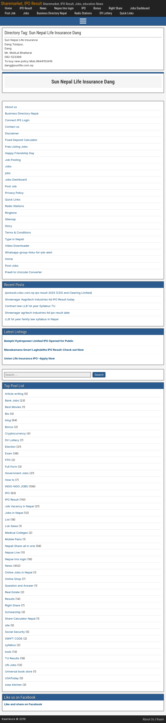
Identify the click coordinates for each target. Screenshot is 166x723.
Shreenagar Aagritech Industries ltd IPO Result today (40, 299)
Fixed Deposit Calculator (21, 140)
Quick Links (127, 13)
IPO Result (26, 8)
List (7, 519)
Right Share (115, 8)
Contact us (12, 126)
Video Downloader (17, 245)
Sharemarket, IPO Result (21, 3)
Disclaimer (12, 133)
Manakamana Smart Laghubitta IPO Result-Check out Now (44, 349)
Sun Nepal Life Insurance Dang (83, 82)
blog (8, 420)
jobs (8, 173)
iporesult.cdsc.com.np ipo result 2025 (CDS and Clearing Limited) (48, 292)
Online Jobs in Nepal (18, 572)
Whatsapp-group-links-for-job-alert (28, 252)
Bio (7, 413)
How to (9, 479)
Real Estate (12, 592)
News (43, 8)
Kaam (160, 719)
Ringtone (11, 212)
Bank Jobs (12, 400)
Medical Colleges (16, 532)
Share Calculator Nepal (20, 618)
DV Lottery (106, 13)
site (7, 625)
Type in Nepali (14, 239)
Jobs (26, 13)
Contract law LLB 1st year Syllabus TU (30, 306)
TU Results (12, 658)
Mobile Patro (13, 539)
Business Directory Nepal (52, 13)
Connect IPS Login (17, 120)
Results (10, 599)
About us (11, 107)
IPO (83, 8)
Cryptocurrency (15, 433)
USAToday (12, 678)
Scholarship (13, 612)
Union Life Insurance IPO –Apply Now (29, 358)
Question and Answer (19, 585)
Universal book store (18, 671)
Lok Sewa (11, 526)
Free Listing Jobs (16, 146)
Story (8, 226)
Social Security (15, 631)
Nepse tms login (64, 8)
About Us (148, 719)
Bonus (97, 8)
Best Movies (13, 407)
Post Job (10, 13)
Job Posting (13, 160)
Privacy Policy (14, 192)
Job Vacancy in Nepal (19, 506)
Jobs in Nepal (14, 512)
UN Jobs (10, 665)
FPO (8, 460)
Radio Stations (83, 13)
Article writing (14, 393)
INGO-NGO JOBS (16, 486)
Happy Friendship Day (19, 153)
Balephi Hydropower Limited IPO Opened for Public (38, 341)
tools (8, 651)
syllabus (10, 645)
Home (8, 8)
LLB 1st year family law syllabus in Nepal (31, 319)
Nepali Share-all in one (20, 546)
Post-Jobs (11, 265)
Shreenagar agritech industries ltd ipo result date (37, 312)
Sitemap (10, 219)
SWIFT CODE (13, 638)
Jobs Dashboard (140, 8)
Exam (8, 453)
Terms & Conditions (18, 232)
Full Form (11, 466)
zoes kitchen (13, 684)
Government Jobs (17, 473)
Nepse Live (12, 552)
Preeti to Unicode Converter (23, 272)
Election (10, 446)
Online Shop (13, 579)
